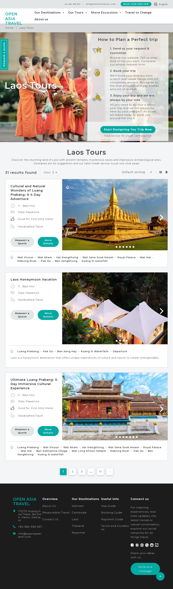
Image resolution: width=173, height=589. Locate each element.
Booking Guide (111, 512)
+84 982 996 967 (73, 4)
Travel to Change (138, 12)
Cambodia (79, 512)
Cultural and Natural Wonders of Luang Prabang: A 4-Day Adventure (27, 192)
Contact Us (50, 519)
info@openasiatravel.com (101, 4)
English (163, 4)
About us (41, 19)
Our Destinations (49, 12)
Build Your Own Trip (136, 4)
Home (9, 27)
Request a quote (4, 54)
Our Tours (78, 12)
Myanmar (78, 532)
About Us (49, 506)
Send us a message (145, 569)
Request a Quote (22, 242)
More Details (48, 242)
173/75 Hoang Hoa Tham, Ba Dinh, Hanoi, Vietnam (30, 516)
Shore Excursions (106, 12)
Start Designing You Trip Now (128, 129)
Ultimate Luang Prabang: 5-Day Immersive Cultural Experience (34, 384)
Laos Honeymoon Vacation (33, 279)
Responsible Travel (56, 512)
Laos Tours (26, 27)
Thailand (78, 525)
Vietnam (78, 506)
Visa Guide (108, 506)
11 (100, 471)
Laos (75, 519)
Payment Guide (112, 519)
